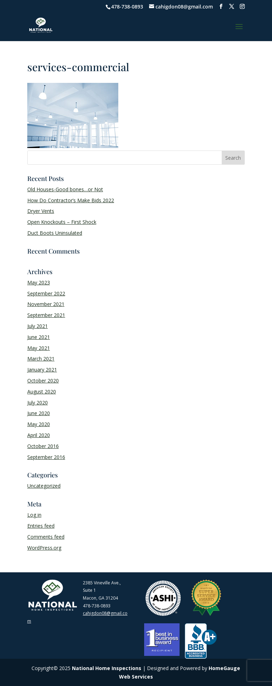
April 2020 (38, 435)
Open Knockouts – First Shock (61, 222)
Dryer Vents (40, 211)
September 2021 (46, 315)
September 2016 (46, 457)
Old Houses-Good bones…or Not (65, 189)
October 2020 (43, 380)
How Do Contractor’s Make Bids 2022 (70, 200)
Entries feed (41, 525)
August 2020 (41, 391)
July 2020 (37, 402)
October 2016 (43, 446)
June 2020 (38, 413)
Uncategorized (44, 485)
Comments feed (45, 536)
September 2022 (46, 293)
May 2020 (38, 424)
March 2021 (41, 358)
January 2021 (42, 369)
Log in (34, 514)
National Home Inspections (106, 668)
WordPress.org (44, 547)
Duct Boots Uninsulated (54, 232)
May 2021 (38, 348)
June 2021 (38, 337)
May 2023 (38, 282)
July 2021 (37, 326)
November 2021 (45, 304)
